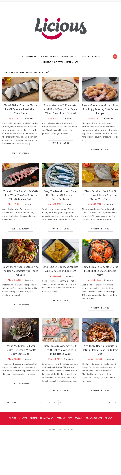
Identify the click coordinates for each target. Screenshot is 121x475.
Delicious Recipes (29, 56)
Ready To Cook (47, 422)
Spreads (61, 422)
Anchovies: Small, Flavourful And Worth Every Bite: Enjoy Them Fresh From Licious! (60, 111)
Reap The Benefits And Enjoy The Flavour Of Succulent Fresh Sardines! (60, 195)
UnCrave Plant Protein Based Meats (60, 62)
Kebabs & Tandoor (93, 422)
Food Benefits (69, 56)
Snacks (108, 422)
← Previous (12, 407)
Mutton (34, 422)
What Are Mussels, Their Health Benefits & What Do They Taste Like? (20, 354)
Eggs (70, 422)
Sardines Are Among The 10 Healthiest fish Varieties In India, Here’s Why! (60, 354)
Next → (111, 407)
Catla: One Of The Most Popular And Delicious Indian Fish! (60, 275)
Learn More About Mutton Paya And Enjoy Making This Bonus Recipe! (100, 109)
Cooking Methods (49, 56)
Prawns (78, 422)
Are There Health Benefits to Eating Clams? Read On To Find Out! (100, 354)
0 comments (28, 118)
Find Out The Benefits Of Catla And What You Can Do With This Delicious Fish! (20, 197)
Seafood (23, 422)
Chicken (13, 422)
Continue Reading (21, 153)
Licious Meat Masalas (90, 56)
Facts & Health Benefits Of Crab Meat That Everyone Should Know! (100, 275)
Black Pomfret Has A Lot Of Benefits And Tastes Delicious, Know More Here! (100, 197)
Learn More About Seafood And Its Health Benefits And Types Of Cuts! (20, 275)
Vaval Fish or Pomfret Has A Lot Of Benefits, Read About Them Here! (20, 109)
